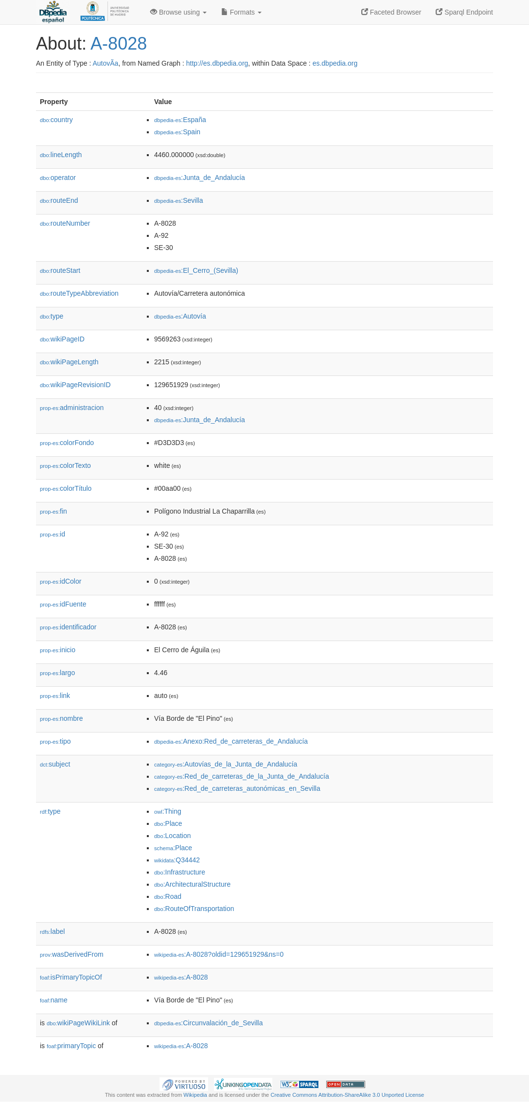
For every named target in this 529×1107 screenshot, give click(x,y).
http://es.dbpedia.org (217, 63)
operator (58, 177)
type (51, 316)
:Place (168, 823)
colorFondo (67, 442)
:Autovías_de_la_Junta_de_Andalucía (225, 764)
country (56, 120)
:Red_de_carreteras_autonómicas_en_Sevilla (237, 788)
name (54, 1000)
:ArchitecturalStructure (192, 884)
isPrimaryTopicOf (71, 977)
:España (180, 120)
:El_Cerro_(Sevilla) (196, 270)
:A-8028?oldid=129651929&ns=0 (218, 954)
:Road (167, 896)
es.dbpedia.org (335, 63)
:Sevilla (178, 200)
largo (57, 673)
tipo (55, 741)
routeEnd (59, 200)
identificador (68, 627)
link (55, 695)
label (52, 931)
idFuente (63, 604)
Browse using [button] (178, 12)
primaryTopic (71, 1046)
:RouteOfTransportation (194, 908)
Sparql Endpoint (464, 12)
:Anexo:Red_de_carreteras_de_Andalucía (231, 741)
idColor (60, 581)
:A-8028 (181, 977)
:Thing (167, 811)
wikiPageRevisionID (75, 385)
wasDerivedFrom (72, 954)
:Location (172, 835)
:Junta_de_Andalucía (199, 177)
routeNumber (65, 223)
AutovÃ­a (105, 63)
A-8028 (118, 44)
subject (55, 764)
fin (53, 511)
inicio (57, 650)
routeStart (60, 270)
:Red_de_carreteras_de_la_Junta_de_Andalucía (241, 776)
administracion (72, 407)
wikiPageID (62, 339)
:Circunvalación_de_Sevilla (208, 1023)
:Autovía (180, 316)
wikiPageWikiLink (78, 1023)
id (52, 534)
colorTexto (65, 465)
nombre (61, 718)
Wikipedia (195, 1095)
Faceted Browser (391, 12)
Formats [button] (241, 12)
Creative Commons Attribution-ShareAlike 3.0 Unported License (347, 1095)
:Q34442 (177, 860)
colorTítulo (65, 488)
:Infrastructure (179, 872)
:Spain (177, 132)
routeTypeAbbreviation (79, 293)
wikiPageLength (69, 362)
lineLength (61, 155)
